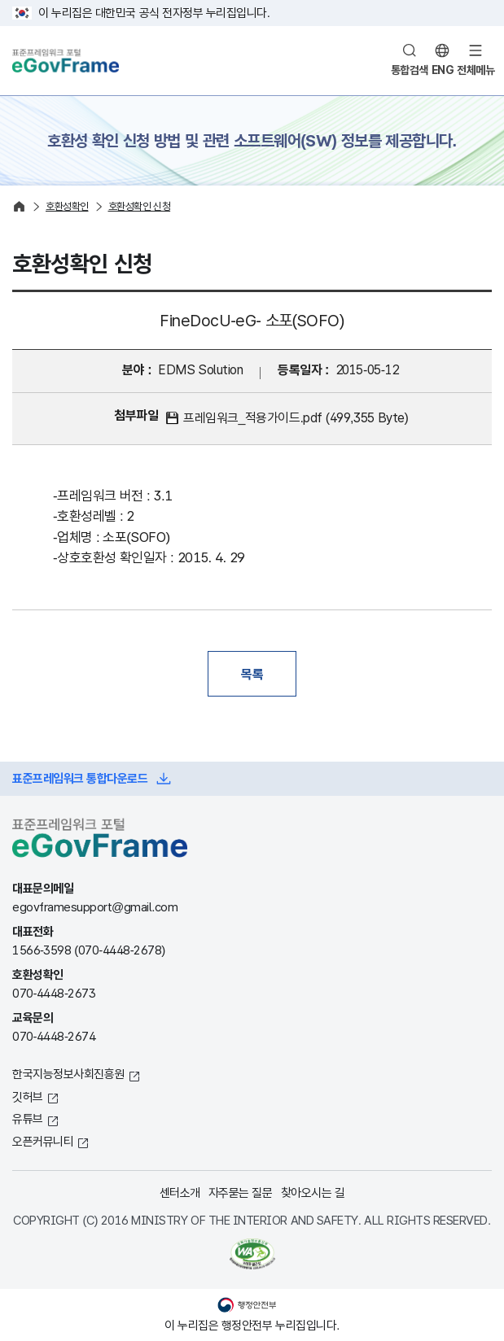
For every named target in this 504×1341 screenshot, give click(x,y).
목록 (252, 674)
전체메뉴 (475, 69)
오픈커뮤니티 (42, 1141)
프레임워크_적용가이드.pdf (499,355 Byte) (295, 418)
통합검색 (409, 69)
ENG (443, 69)
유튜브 (27, 1118)
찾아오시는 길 (313, 1192)
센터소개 (180, 1192)
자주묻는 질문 (240, 1192)
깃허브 (27, 1096)
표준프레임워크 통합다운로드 (79, 778)
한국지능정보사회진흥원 (68, 1074)
